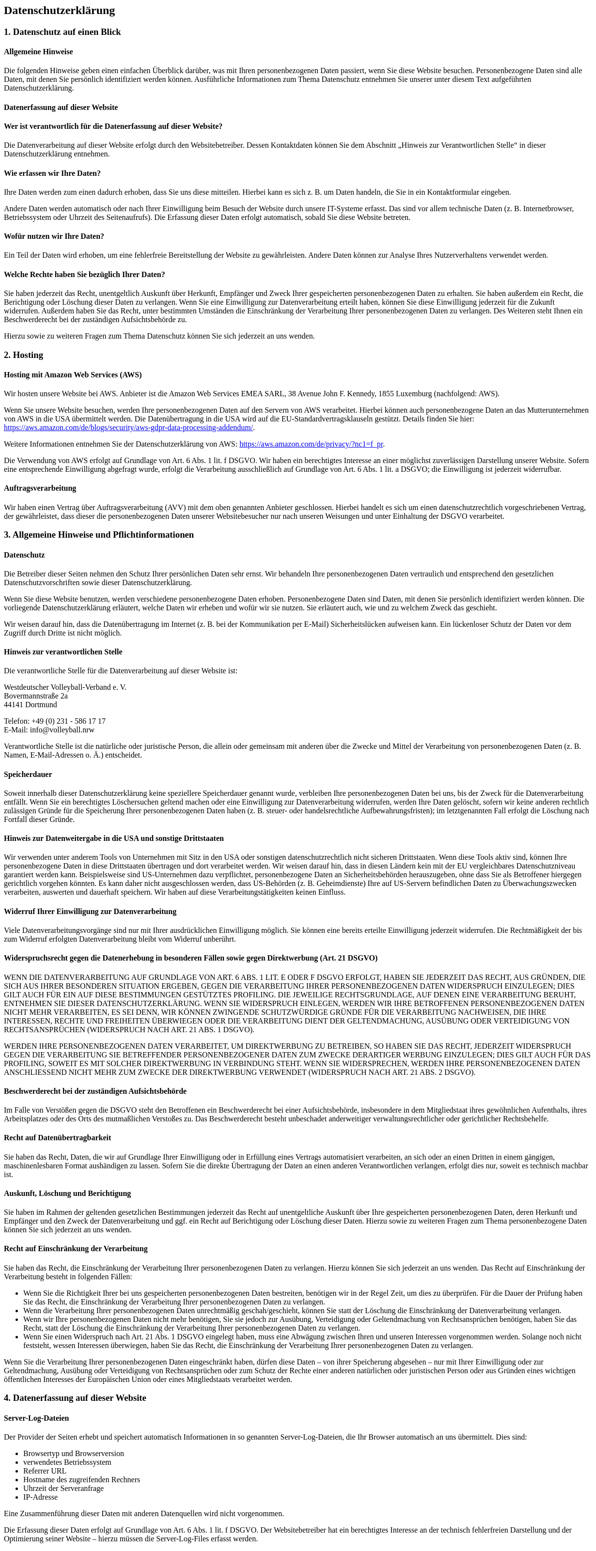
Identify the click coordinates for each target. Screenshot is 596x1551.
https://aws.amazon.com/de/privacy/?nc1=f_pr (311, 444)
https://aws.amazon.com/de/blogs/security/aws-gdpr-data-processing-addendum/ (128, 427)
